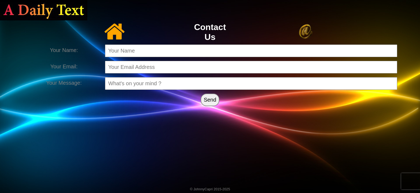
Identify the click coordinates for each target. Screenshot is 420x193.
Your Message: (64, 83)
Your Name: (64, 50)
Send (210, 100)
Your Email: (64, 66)
